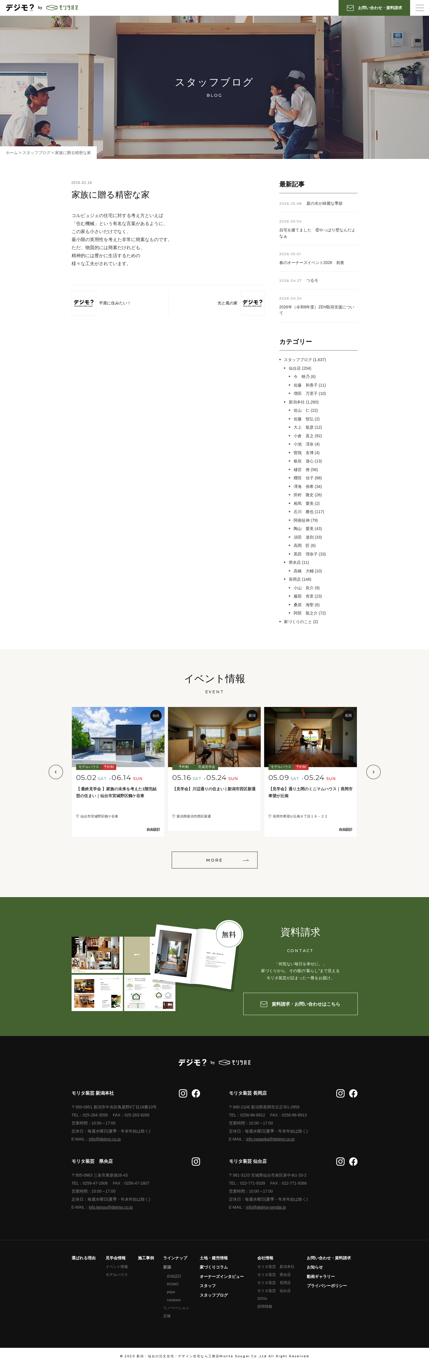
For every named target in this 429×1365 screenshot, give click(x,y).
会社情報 (265, 1258)
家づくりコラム (214, 1267)
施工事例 (146, 1258)
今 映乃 (302, 376)
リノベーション (176, 1308)
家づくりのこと (298, 621)
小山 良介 (304, 588)
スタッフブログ (298, 359)
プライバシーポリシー (327, 1285)
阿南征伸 (302, 520)
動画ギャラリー (321, 1276)
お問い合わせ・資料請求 (329, 1258)
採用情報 (264, 1306)
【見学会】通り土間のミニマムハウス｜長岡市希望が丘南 (310, 792)
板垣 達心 (304, 461)
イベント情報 (117, 1266)
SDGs (262, 1298)
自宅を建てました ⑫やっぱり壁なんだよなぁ (317, 233)
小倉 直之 (304, 436)
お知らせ (315, 1267)
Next (373, 772)
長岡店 (295, 579)
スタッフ (208, 1285)
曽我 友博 (304, 452)
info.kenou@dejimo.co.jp (111, 1207)
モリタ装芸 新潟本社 (275, 1266)
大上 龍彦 (304, 427)
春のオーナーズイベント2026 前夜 (311, 262)
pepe (171, 1292)
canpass (174, 1300)
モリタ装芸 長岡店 (274, 1283)
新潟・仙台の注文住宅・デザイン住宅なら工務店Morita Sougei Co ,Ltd (202, 1356)
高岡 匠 (302, 545)
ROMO (172, 1284)
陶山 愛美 (304, 528)
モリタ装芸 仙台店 (274, 1291)
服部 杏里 (304, 596)
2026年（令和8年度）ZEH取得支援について (317, 310)
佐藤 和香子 (306, 385)
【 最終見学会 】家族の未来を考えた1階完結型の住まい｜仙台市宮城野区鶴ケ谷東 (116, 792)
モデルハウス (117, 1275)
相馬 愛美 (304, 503)
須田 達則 (304, 537)
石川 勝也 (304, 511)
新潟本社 (297, 402)
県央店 (295, 562)
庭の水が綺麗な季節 (325, 203)
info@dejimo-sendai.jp (266, 1207)
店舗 (167, 1316)
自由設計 (174, 1276)
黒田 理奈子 (306, 554)
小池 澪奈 (304, 444)
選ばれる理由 (84, 1258)
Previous (56, 772)
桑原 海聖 (304, 604)
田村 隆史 (304, 495)
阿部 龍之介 (306, 613)
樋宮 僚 (302, 469)
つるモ (312, 280)
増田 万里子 (306, 393)
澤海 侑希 (304, 486)
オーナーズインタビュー (222, 1276)
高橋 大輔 (304, 571)
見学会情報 (116, 1258)
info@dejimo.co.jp (105, 1139)
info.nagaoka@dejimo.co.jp (270, 1139)
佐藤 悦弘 (304, 419)
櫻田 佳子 (304, 478)
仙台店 (295, 368)
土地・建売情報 (214, 1258)
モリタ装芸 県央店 (274, 1275)
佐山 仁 (302, 410)
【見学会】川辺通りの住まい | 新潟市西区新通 (214, 789)
